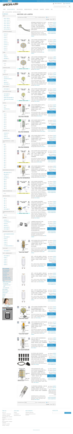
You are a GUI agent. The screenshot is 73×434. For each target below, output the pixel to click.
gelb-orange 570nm (8, 172)
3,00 (5, 122)
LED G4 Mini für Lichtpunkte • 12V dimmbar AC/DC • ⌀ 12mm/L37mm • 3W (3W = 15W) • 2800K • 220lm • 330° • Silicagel (39, 243)
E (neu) (6, 240)
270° (5, 203)
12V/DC (6, 134)
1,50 (5, 117)
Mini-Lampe (6, 95)
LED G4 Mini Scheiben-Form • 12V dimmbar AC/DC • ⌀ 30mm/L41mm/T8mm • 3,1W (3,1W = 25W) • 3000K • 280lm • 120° (39, 309)
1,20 (5, 115)
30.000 (5, 264)
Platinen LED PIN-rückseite (8, 100)
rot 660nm (6, 176)
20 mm (5, 46)
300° (5, 205)
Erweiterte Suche (17, 415)
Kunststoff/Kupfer (7, 221)
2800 (5, 181)
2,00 (5, 119)
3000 (5, 183)
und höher (7, 29)
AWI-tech (6, 76)
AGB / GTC (4, 412)
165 (5, 151)
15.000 (5, 257)
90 (5, 144)
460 (5, 165)
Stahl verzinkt (7, 227)
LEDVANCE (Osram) (8, 78)
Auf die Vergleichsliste (52, 33)
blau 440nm (6, 174)
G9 (5, 107)
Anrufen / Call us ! (7, 305)
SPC (5, 80)
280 (5, 162)
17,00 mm (6, 44)
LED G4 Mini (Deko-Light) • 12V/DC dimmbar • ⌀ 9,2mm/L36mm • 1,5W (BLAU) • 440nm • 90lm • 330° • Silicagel (38, 138)
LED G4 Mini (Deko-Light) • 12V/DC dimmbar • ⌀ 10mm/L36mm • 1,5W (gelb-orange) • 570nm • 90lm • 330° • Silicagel (39, 169)
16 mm (5, 41)
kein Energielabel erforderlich (9, 234)
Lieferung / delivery (6, 415)
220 (5, 158)
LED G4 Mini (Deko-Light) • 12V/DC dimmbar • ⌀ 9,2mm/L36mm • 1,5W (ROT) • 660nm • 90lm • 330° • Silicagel (38, 107)
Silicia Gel (6, 225)
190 (5, 153)
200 (5, 155)
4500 (5, 184)
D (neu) (6, 238)
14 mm (5, 39)
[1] (5, 70)
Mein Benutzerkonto (29, 412)
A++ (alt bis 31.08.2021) (8, 245)
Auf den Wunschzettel (52, 31)
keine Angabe (7, 84)
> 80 (5, 215)
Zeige (51, 19)
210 (5, 156)
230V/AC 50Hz (7, 138)
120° (5, 200)
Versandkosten (53, 25)
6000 (5, 186)
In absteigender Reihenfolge (37, 17)
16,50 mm (6, 42)
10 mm (5, 35)
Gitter (48, 17)
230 (5, 160)
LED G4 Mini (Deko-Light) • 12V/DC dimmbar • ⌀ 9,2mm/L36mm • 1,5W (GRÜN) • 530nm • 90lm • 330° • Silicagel (38, 123)
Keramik (6, 223)
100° (5, 198)
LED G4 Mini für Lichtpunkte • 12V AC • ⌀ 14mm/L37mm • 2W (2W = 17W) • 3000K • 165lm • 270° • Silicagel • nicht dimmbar (39, 153)
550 (5, 167)
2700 (5, 179)
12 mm (5, 37)
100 (5, 146)
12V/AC (6, 136)
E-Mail (7, 306)
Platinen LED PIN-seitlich (9, 97)
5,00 (5, 126)
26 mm (5, 48)
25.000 (5, 262)
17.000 (5, 259)
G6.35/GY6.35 (7, 108)
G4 (5, 105)
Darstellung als (41, 17)
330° (5, 207)
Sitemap (15, 412)
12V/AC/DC (6, 133)
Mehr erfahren (37, 69)
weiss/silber (6, 58)
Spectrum (6, 82)
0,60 (5, 113)
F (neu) (6, 242)
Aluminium (6, 220)
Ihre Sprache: (4, 1)
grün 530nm (6, 177)
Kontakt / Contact (5, 425)
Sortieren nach (21, 17)
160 (5, 149)
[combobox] (62, 6)
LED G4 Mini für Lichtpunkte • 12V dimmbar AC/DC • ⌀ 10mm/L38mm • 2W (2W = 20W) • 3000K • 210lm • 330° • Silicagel (39, 324)
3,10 (5, 124)
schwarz (6, 56)
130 (5, 148)
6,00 (5, 128)
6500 (5, 188)
